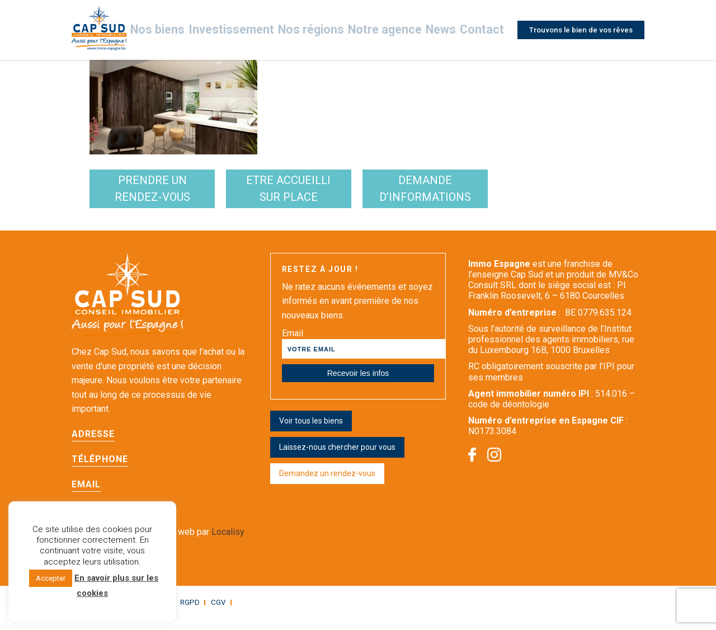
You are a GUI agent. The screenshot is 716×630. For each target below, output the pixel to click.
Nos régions (324, 30)
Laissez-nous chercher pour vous (337, 458)
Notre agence (387, 30)
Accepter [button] (50, 578)
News (438, 30)
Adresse (93, 445)
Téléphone (100, 471)
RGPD (181, 614)
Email (86, 496)
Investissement (255, 30)
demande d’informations (539, 195)
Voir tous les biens (311, 432)
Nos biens (191, 30)
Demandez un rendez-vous (327, 485)
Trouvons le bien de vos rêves (578, 29)
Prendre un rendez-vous (175, 195)
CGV (207, 614)
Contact (478, 30)
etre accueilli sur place (357, 195)
